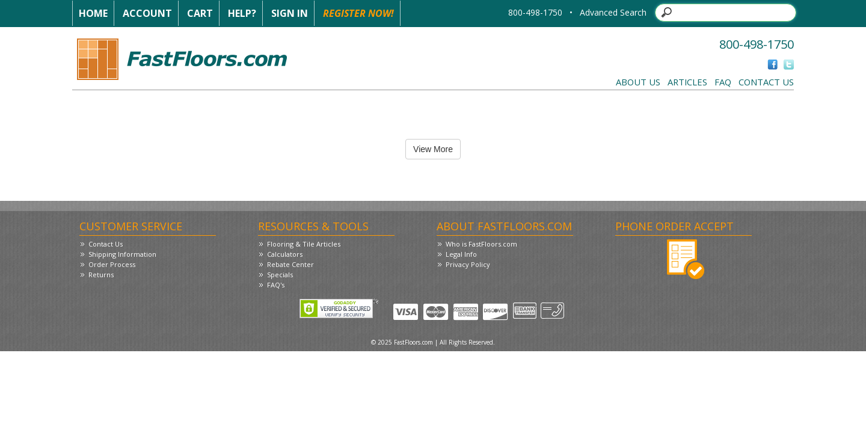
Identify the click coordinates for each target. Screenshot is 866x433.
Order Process (111, 264)
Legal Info (461, 254)
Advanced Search (613, 12)
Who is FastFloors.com (481, 243)
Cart (200, 13)
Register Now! (358, 13)
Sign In (289, 13)
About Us (638, 82)
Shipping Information (122, 254)
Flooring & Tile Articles (303, 243)
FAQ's (275, 284)
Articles (687, 82)
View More (433, 149)
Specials (280, 274)
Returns (101, 274)
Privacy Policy (468, 264)
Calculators (284, 254)
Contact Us (766, 82)
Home (93, 13)
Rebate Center (290, 264)
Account (147, 13)
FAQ (722, 82)
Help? (242, 13)
